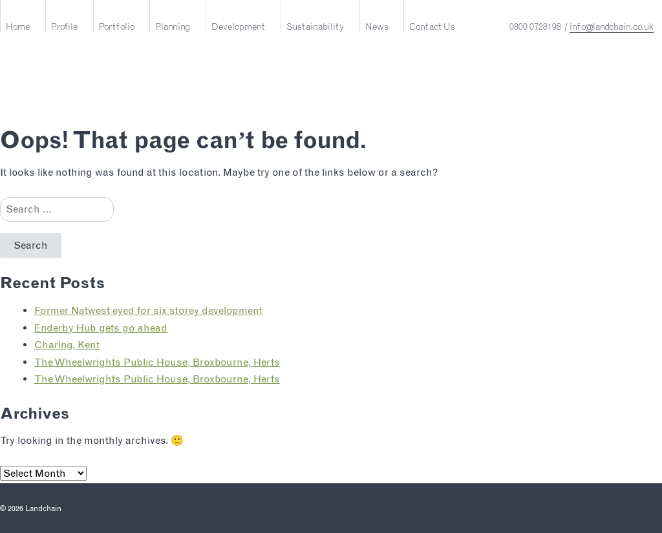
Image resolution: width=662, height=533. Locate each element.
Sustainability (315, 26)
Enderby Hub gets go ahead (100, 328)
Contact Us (432, 26)
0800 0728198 (535, 26)
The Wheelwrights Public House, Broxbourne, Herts (157, 362)
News (377, 26)
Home (18, 26)
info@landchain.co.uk (612, 26)
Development (238, 26)
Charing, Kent (67, 345)
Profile (64, 26)
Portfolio (116, 26)
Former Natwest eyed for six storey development (148, 310)
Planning (172, 26)
